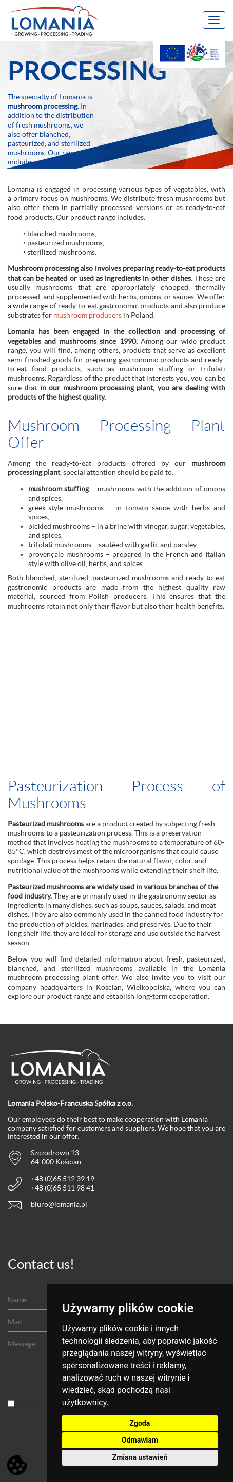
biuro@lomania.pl (59, 1204)
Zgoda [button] (140, 1423)
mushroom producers (87, 315)
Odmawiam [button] (140, 1440)
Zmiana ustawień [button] (139, 1457)
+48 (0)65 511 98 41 (62, 1188)
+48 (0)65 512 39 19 (62, 1179)
